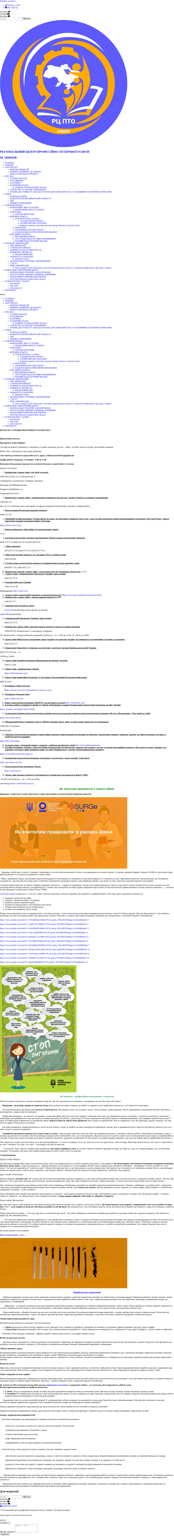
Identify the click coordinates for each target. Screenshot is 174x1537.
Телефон (3, 1523)
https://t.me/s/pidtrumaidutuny (87, 745)
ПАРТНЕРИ (15, 183)
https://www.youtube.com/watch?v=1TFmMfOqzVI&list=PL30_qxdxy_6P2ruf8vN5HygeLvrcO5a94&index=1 (44, 920)
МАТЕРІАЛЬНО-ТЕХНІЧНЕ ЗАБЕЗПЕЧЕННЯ (30, 261)
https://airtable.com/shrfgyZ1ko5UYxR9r (17, 709)
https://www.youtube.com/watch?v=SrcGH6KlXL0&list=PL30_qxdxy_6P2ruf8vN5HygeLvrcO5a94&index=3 (44, 928)
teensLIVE (8, 610)
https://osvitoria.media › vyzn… (12, 1235)
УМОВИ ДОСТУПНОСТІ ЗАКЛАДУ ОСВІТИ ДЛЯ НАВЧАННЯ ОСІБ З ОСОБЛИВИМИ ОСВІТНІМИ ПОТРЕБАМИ (60, 192)
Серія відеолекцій (7, 894)
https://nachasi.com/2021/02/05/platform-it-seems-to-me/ (28, 690)
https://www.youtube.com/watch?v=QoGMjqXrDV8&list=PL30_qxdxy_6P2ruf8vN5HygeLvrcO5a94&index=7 (45, 945)
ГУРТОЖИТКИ (16, 181)
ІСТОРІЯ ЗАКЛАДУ (18, 178)
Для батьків (15, 283)
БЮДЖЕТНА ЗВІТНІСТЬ (21, 252)
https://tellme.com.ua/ (13, 698)
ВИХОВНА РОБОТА (19, 216)
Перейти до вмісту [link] (8, 1)
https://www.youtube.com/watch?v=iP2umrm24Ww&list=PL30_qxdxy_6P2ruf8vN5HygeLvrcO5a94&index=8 (44, 949)
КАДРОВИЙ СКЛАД (19, 185)
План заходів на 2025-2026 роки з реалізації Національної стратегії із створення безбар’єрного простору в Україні (63, 268)
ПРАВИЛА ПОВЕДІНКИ (20, 203)
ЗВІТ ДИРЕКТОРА (18, 245)
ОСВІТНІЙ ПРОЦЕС (14, 205)
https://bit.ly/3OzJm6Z (10, 741)
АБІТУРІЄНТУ (11, 167)
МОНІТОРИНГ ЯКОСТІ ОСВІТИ (24, 207)
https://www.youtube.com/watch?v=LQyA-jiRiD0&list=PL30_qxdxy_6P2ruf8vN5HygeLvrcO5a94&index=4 (44, 932)
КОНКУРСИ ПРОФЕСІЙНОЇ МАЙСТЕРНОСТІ (30, 198)
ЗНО (12, 201)
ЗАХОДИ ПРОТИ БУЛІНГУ (32, 221)
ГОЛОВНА (9, 163)
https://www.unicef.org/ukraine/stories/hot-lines (82, 595)
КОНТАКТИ (10, 290)
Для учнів (14, 286)
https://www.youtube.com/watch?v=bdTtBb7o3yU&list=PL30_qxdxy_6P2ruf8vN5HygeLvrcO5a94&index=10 (44, 958)
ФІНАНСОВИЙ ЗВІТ (24, 254)
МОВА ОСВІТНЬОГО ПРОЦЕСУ (24, 174)
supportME (4, 614)
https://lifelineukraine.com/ (16, 673)
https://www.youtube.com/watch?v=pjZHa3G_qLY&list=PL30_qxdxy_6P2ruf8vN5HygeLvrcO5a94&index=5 (44, 937)
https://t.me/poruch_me (74, 703)
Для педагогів (16, 288)
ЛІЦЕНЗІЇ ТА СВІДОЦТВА (21, 257)
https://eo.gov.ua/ (19, 591)
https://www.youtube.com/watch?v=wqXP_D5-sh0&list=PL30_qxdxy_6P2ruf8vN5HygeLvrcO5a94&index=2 (44, 924)
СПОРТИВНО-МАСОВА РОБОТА (29, 230)
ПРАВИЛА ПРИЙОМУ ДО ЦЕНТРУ (25, 172)
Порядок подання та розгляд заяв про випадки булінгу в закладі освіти (50, 225)
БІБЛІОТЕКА (20, 228)
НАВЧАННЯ (15, 212)
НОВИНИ (9, 165)
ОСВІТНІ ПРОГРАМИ (24, 214)
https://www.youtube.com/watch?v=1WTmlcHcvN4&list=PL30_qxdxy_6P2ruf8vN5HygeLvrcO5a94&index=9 (44, 954)
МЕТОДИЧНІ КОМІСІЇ (25, 236)
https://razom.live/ (12, 771)
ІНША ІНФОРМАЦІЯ (19, 266)
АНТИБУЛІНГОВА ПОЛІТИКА (33, 223)
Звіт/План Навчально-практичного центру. (28, 279)
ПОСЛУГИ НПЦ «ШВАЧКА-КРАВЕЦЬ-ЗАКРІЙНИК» (33, 274)
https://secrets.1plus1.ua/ (10, 525)
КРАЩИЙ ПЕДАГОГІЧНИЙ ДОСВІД (31, 241)
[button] (87, 294)
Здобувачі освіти (22, 259)
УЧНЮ (8, 194)
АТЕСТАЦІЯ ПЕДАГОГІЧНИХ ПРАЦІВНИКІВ (35, 239)
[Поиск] (26, 18)
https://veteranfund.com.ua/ (22, 783)
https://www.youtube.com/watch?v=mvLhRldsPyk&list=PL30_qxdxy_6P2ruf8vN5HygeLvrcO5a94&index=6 (44, 941)
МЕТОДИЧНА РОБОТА (20, 234)
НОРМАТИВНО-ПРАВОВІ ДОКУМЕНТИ (28, 277)
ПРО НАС (9, 176)
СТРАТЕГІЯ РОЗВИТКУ (20, 248)
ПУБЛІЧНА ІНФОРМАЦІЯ (16, 243)
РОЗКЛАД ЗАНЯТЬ (18, 196)
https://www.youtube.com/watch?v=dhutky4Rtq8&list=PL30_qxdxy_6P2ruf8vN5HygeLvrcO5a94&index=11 (44, 962)
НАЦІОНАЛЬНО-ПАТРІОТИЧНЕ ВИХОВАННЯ (36, 232)
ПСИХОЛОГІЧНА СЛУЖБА (27, 219)
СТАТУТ (14, 263)
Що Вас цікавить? (7, 1533)
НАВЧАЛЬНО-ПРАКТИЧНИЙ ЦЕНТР (21, 270)
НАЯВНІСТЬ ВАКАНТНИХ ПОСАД (30, 187)
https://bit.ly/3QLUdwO (10, 718)
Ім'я (1, 1520)
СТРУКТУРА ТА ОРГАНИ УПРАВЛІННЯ (28, 190)
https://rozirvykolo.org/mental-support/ (16, 754)
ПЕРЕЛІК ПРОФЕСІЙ (19, 169)
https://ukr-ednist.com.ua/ (11, 762)
